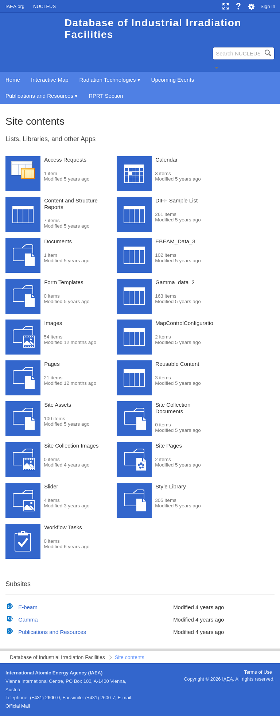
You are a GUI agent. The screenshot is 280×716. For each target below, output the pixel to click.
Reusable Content (177, 364)
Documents (58, 241)
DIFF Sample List (176, 200)
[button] (217, 67)
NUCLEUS (44, 6)
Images (53, 323)
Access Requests (65, 159)
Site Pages (168, 445)
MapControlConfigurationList (190, 323)
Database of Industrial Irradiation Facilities (57, 657)
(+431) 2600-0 (45, 697)
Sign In (268, 6)
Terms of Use (258, 672)
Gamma (28, 619)
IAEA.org (14, 6)
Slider (51, 486)
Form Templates (63, 282)
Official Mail (17, 706)
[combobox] (244, 53)
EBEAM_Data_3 (175, 241)
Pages (52, 364)
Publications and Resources (52, 632)
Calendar (166, 159)
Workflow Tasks (63, 527)
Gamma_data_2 (175, 282)
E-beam (28, 607)
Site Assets (57, 405)
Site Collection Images (71, 445)
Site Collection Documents (172, 408)
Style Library (170, 486)
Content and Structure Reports (71, 203)
